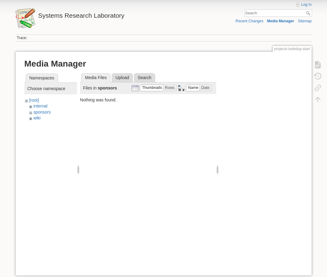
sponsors (42, 112)
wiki (36, 117)
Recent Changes (249, 21)
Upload (122, 77)
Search (309, 13)
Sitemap (305, 21)
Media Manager (280, 21)
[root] (34, 100)
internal (40, 106)
